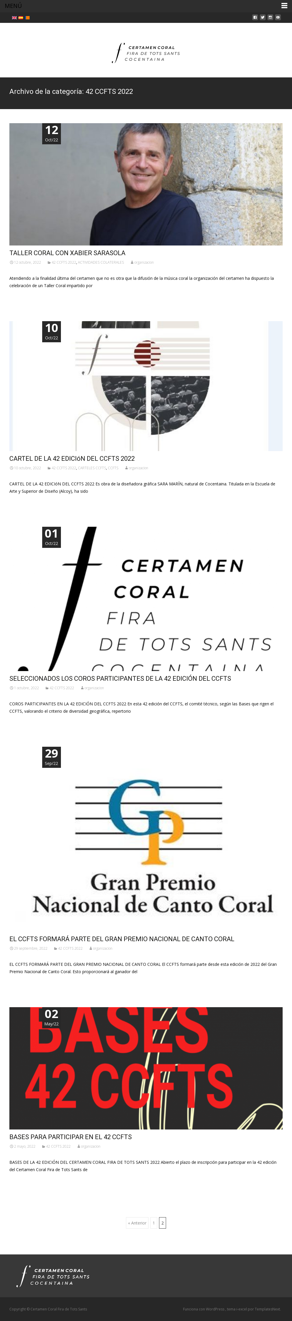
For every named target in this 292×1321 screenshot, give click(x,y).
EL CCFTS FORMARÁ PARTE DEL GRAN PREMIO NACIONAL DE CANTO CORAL (121, 939)
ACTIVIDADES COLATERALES (101, 262)
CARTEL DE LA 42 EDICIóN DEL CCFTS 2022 (72, 458)
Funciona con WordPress (204, 1309)
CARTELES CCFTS (92, 467)
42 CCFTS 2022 (64, 262)
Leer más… (21, 296)
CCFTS (113, 467)
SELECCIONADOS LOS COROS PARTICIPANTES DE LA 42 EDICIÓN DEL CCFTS (120, 678)
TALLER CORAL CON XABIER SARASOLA (67, 253)
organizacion (144, 262)
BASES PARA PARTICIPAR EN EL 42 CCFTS (70, 1137)
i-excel (242, 1309)
